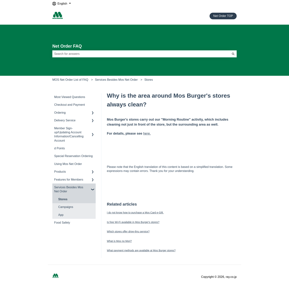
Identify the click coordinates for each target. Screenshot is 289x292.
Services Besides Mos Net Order (116, 79)
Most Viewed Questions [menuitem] (69, 97)
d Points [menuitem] (59, 148)
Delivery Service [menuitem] (65, 120)
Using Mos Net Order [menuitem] (68, 163)
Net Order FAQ (67, 46)
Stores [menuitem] (62, 199)
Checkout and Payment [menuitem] (69, 104)
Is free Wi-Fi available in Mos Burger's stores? (133, 222)
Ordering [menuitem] (60, 112)
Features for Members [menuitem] (68, 179)
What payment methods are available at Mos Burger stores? (141, 250)
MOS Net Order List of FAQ (70, 79)
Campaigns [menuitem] (65, 207)
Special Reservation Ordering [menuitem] (73, 156)
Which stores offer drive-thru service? (128, 231)
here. (147, 133)
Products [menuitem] (60, 171)
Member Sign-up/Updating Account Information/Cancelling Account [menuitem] (68, 134)
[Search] (233, 53)
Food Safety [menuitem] (62, 222)
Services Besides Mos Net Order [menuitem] (68, 189)
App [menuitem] (60, 214)
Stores (148, 79)
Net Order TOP (223, 15)
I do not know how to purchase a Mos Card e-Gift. (135, 212)
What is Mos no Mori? (119, 241)
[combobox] (141, 53)
